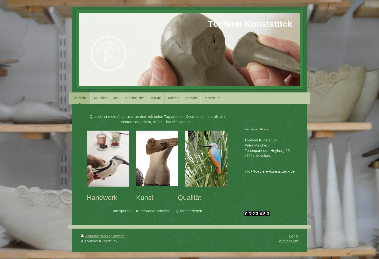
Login (293, 236)
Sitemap (117, 236)
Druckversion (95, 236)
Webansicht (288, 241)
